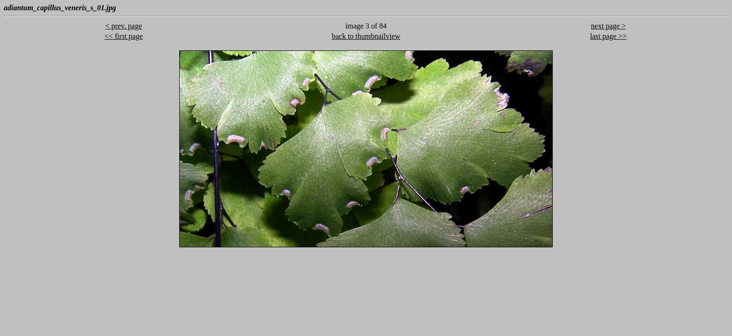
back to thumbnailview (366, 36)
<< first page (124, 36)
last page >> (608, 36)
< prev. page (123, 26)
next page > (608, 26)
